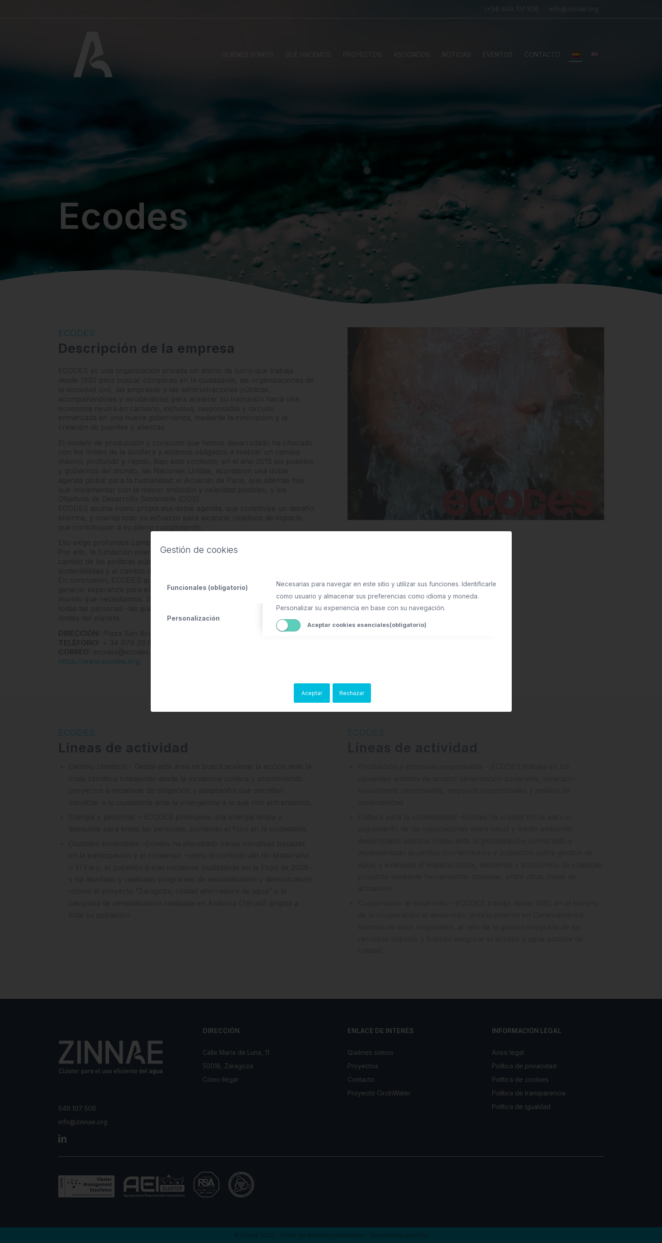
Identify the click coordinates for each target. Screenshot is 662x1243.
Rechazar (351, 693)
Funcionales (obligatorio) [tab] (207, 587)
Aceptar (311, 693)
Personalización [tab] (193, 618)
